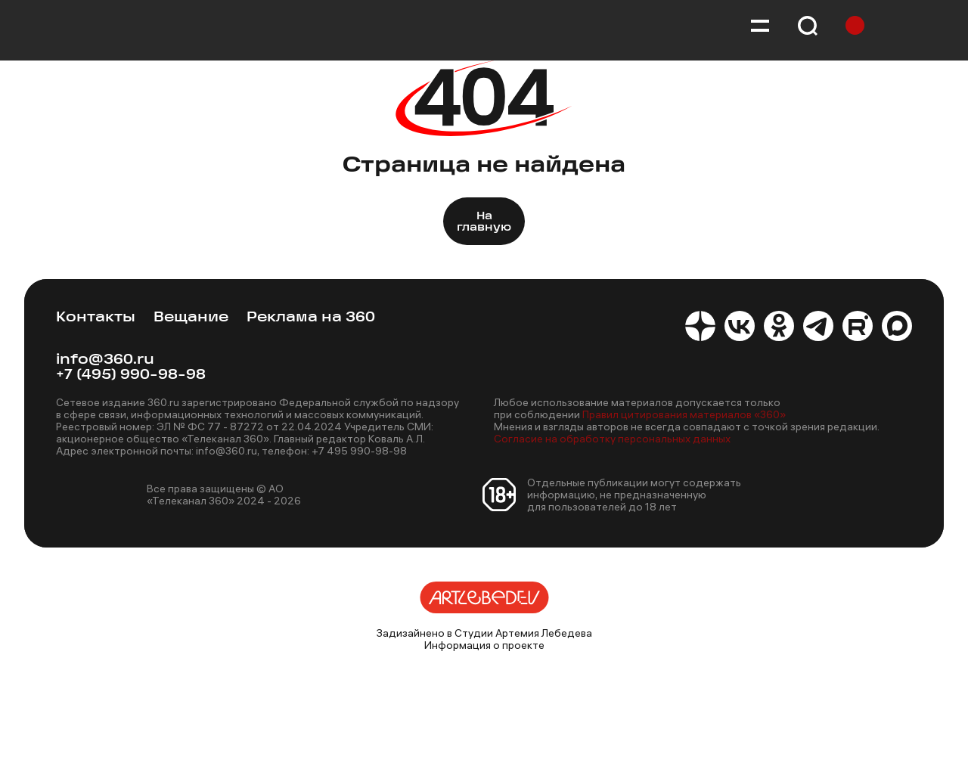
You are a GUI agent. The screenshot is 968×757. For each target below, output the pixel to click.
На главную (484, 222)
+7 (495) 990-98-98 (131, 375)
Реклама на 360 (311, 318)
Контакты (95, 318)
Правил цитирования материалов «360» (684, 414)
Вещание (191, 318)
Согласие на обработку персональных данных (612, 438)
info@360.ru (105, 360)
